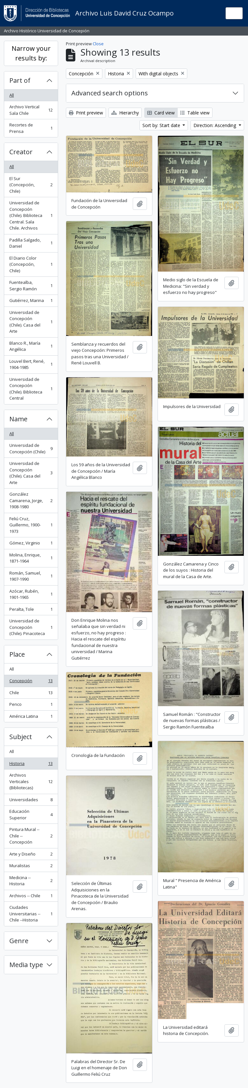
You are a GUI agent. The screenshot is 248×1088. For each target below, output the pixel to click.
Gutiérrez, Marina (31, 301)
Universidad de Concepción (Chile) (31, 448)
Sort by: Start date (161, 125)
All (11, 95)
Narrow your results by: (31, 53)
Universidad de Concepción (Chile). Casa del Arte (31, 321)
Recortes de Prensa (31, 128)
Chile (31, 694)
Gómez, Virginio (31, 544)
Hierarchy (125, 113)
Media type (26, 964)
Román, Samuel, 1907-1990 (31, 576)
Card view (161, 113)
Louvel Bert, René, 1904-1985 (31, 364)
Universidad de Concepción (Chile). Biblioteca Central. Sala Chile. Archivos (31, 215)
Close (98, 44)
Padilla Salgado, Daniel (31, 243)
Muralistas (31, 867)
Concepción (31, 682)
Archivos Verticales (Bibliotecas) (31, 781)
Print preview (86, 113)
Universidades (31, 801)
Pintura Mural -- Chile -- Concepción (31, 835)
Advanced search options (109, 93)
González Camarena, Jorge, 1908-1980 (31, 500)
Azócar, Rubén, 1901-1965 (31, 594)
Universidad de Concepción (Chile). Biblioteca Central (31, 388)
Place (17, 654)
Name (18, 419)
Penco (31, 705)
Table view (195, 113)
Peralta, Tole (31, 610)
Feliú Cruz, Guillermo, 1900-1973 (31, 525)
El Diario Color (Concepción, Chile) (31, 264)
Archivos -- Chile (31, 897)
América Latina (31, 717)
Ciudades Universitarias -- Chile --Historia (31, 913)
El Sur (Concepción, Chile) (31, 185)
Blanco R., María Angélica (31, 346)
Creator (21, 151)
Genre (18, 940)
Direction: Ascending (215, 125)
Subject (20, 736)
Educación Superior (31, 814)
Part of (19, 80)
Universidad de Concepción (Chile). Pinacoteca (31, 627)
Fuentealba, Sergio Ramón (31, 285)
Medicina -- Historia (31, 881)
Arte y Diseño (31, 855)
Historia (31, 764)
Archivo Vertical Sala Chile (31, 110)
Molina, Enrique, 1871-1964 (31, 558)
